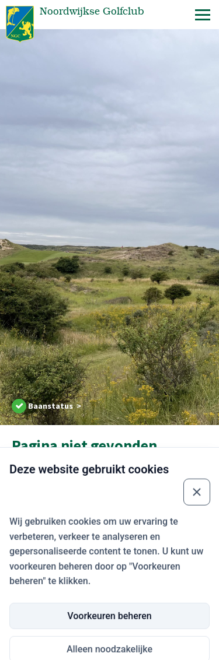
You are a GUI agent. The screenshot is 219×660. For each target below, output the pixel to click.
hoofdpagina (112, 481)
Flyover (23, 646)
